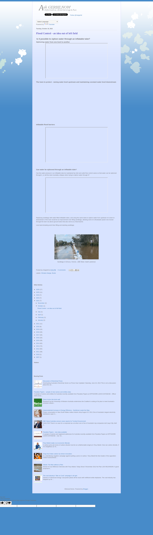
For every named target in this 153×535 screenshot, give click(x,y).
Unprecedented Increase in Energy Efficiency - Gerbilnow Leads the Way (66, 410)
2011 (38, 352)
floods (54, 273)
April (39, 314)
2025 (38, 292)
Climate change (46, 273)
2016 (38, 338)
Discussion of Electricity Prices (53, 381)
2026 (38, 289)
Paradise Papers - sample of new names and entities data (52, 392)
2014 (38, 343)
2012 (38, 349)
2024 (38, 295)
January (40, 320)
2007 (38, 357)
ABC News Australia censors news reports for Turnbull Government (64, 421)
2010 (38, 354)
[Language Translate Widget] (47, 21)
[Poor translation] (8, 503)
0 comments (62, 270)
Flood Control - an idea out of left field (57, 33)
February (41, 317)
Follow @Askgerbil (76, 15)
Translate (49, 24)
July (39, 312)
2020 (38, 326)
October (40, 306)
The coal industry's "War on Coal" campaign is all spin (60, 475)
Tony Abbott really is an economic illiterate (56, 443)
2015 (38, 340)
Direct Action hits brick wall (51, 399)
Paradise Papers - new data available (55, 432)
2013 (38, 346)
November (41, 303)
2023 (38, 298)
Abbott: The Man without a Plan (53, 465)
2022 (38, 300)
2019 (38, 329)
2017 (38, 335)
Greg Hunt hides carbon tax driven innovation (57, 454)
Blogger (85, 489)
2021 (38, 324)
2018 (38, 332)
